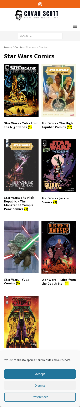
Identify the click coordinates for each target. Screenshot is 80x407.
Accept (40, 374)
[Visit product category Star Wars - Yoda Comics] (21, 254)
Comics (19, 47)
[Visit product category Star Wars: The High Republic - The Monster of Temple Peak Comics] (21, 175)
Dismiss (40, 385)
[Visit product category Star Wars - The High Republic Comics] (58, 97)
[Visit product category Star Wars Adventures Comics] (21, 328)
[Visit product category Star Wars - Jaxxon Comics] (58, 172)
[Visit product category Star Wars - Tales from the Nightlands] (21, 97)
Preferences (40, 397)
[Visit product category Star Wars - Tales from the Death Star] (58, 254)
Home (8, 47)
